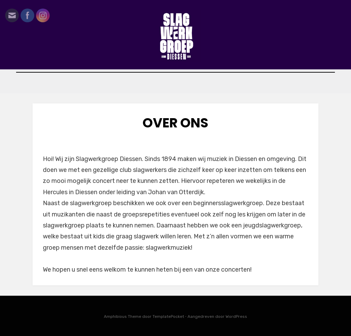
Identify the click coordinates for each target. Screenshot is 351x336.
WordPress (236, 316)
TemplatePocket (168, 316)
